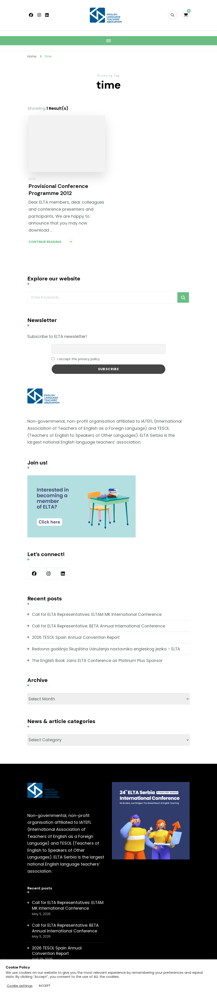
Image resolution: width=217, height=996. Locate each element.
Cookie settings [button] (20, 986)
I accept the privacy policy (76, 359)
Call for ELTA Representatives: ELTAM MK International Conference (98, 614)
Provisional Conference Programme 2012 (58, 190)
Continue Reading (45, 242)
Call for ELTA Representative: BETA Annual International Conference (100, 626)
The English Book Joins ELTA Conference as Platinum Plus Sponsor (98, 660)
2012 (32, 179)
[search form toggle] (172, 15)
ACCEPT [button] (44, 986)
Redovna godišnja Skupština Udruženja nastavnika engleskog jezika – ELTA (107, 648)
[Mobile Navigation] (108, 40)
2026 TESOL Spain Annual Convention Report (77, 637)
